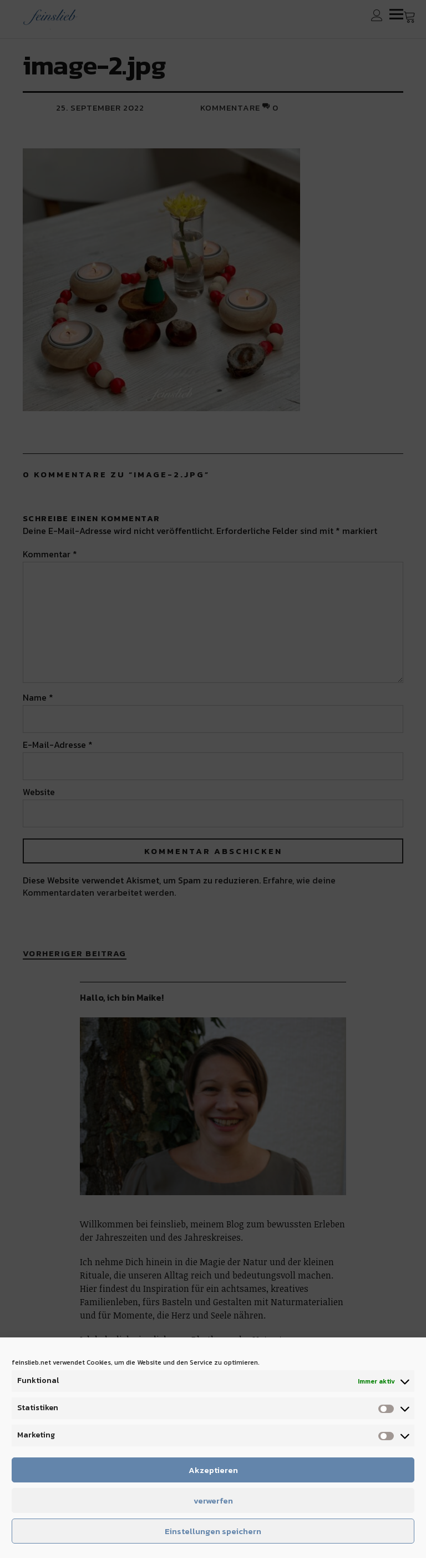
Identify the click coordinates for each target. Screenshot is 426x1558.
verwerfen (213, 1500)
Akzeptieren (213, 1470)
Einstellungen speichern (213, 1531)
